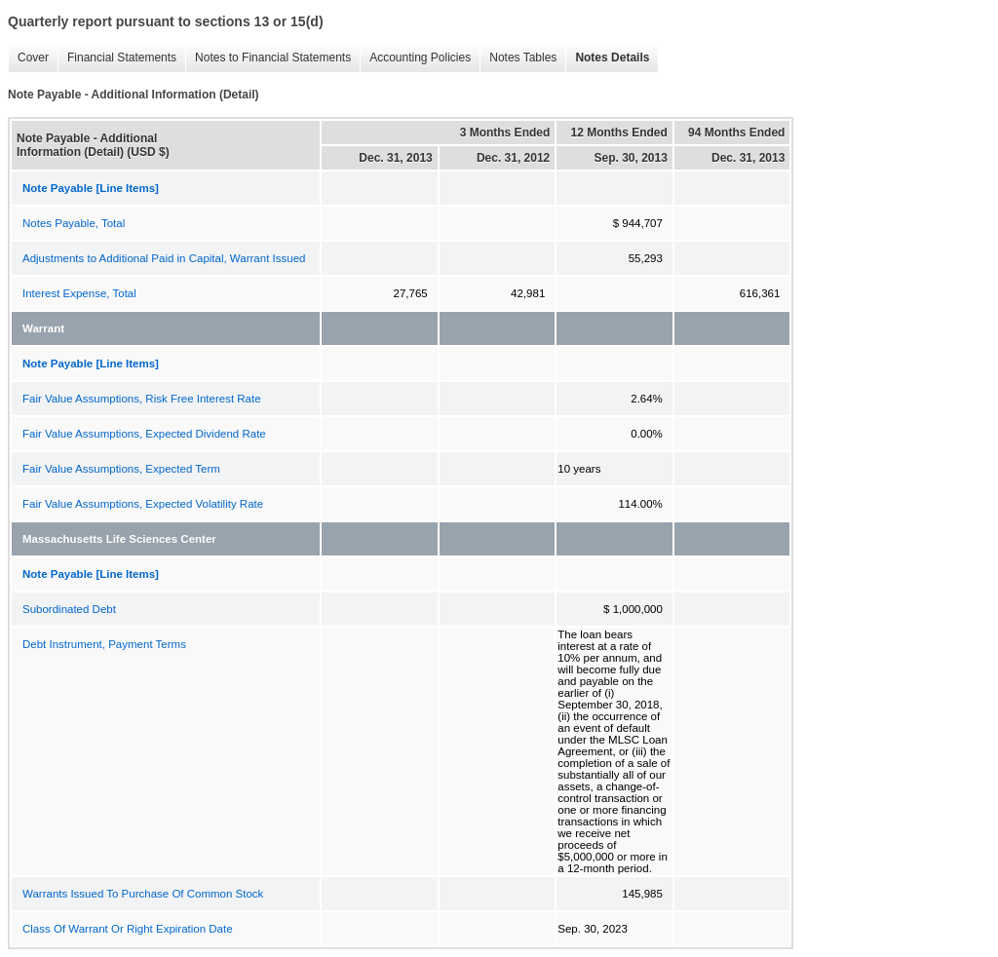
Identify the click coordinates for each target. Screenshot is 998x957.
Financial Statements (117, 58)
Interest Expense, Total (79, 293)
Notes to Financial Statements (268, 58)
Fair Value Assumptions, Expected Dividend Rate (144, 434)
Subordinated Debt (69, 609)
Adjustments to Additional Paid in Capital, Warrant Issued (163, 258)
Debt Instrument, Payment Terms (104, 644)
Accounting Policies (415, 58)
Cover (28, 58)
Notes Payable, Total (73, 223)
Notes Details (607, 58)
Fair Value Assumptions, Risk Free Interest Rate (141, 398)
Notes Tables (518, 58)
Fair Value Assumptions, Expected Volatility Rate (142, 504)
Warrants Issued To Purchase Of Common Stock (142, 894)
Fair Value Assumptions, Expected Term (121, 469)
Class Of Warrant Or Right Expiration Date (127, 929)
